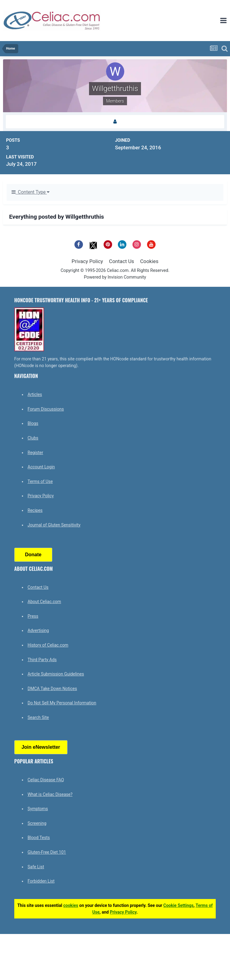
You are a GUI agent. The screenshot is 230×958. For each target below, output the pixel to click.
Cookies (149, 261)
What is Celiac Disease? (50, 794)
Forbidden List (41, 881)
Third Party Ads (42, 659)
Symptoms (38, 808)
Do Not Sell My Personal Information (62, 702)
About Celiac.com (44, 601)
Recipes (35, 510)
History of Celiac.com (48, 645)
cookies (70, 905)
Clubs (33, 438)
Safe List (36, 866)
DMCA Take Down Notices (52, 688)
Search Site (38, 717)
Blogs (33, 423)
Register (35, 452)
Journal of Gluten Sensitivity (54, 524)
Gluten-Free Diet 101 (47, 852)
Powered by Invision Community (115, 277)
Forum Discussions (46, 409)
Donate (33, 554)
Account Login (41, 466)
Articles (35, 394)
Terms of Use (40, 481)
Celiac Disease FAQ (46, 779)
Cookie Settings (178, 905)
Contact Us (121, 261)
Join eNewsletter (41, 747)
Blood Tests (39, 837)
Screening (37, 823)
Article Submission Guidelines (56, 674)
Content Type (31, 192)
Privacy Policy (87, 261)
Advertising (38, 630)
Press (33, 616)
